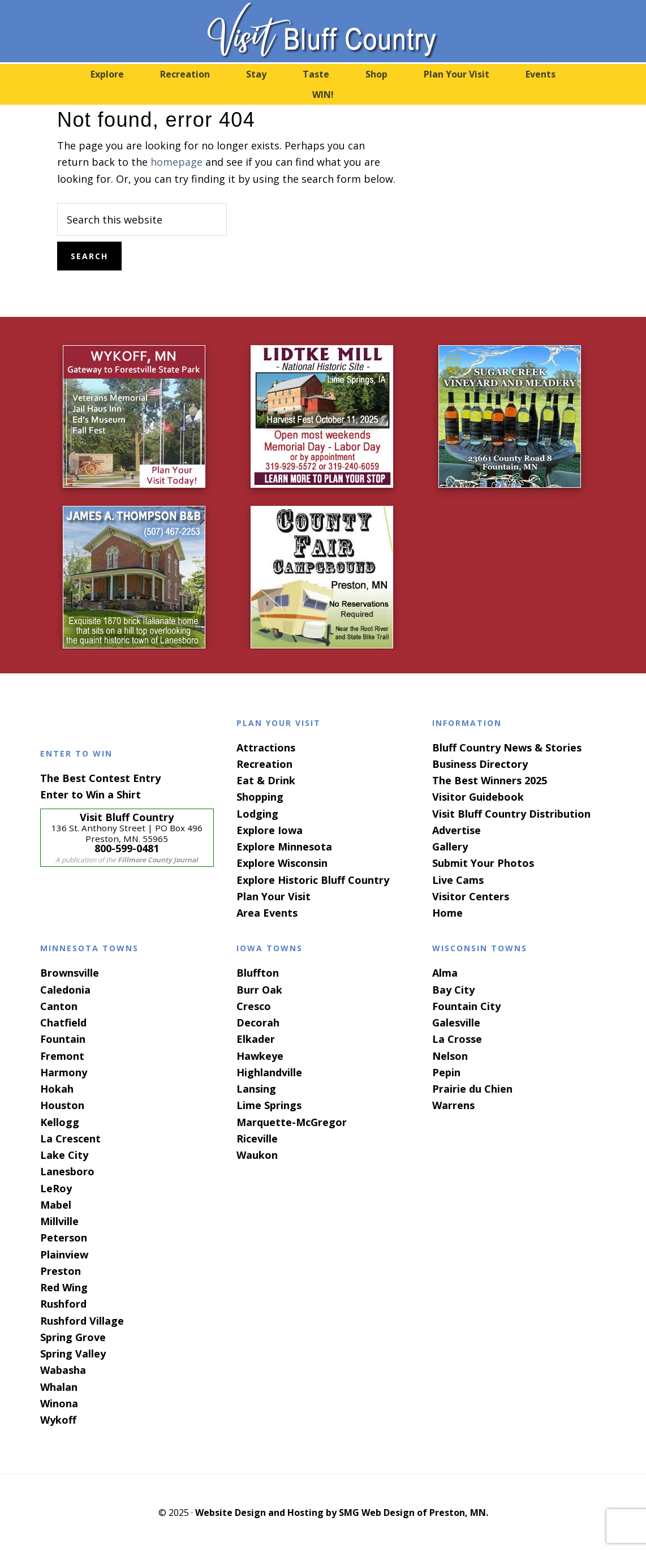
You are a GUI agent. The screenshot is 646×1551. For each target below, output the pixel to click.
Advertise (456, 830)
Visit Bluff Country (323, 31)
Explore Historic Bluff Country (312, 880)
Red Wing (64, 1287)
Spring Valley (73, 1353)
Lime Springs (269, 1105)
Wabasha (63, 1370)
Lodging (257, 813)
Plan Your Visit (273, 896)
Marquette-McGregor (291, 1122)
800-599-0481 (126, 848)
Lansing (256, 1088)
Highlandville (269, 1072)
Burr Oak (259, 989)
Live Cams (458, 880)
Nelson (450, 1056)
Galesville (456, 1022)
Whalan (58, 1387)
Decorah (257, 1022)
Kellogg (59, 1122)
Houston (62, 1105)
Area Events (267, 913)
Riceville (257, 1138)
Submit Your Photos (483, 863)
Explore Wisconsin (282, 863)
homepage (176, 162)
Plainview (64, 1254)
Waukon (257, 1155)
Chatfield (63, 1022)
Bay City (453, 989)
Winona (59, 1403)
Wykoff (58, 1420)
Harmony (63, 1072)
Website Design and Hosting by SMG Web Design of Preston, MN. (341, 1512)
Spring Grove (73, 1337)
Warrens (453, 1105)
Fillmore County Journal (158, 860)
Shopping (259, 797)
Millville (59, 1221)
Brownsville (69, 972)
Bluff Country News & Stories (507, 747)
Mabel (55, 1204)
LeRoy (56, 1188)
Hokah (57, 1088)
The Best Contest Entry (100, 778)
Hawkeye (259, 1056)
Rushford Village (82, 1320)
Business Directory (480, 764)
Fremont (62, 1056)
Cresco (253, 1006)
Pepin (446, 1072)
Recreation (264, 764)
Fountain (62, 1039)
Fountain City (466, 1006)
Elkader (255, 1039)
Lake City (64, 1155)
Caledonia (65, 989)
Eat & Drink (265, 780)
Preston (60, 1271)
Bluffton (257, 972)
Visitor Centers (470, 896)
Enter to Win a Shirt (90, 794)
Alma (445, 972)
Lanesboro (67, 1171)
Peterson (63, 1237)
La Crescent (70, 1138)
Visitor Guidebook (478, 797)
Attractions (265, 747)
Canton (58, 1006)
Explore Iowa (269, 830)
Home (447, 913)
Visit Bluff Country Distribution (511, 813)
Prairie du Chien (472, 1088)
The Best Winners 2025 (489, 780)
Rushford (63, 1304)
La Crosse (457, 1039)
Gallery (450, 846)
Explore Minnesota (284, 846)
